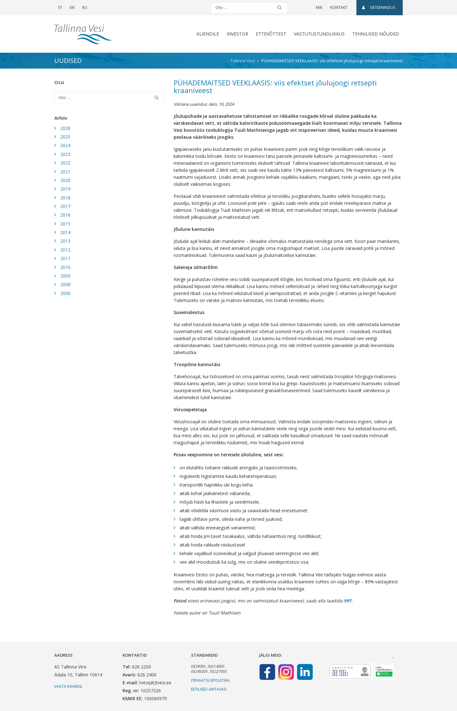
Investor (237, 34)
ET (60, 7)
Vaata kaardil (68, 686)
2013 (65, 241)
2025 (65, 137)
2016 (65, 215)
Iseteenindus (378, 7)
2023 (65, 154)
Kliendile (207, 34)
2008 (65, 284)
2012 (65, 250)
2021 (65, 172)
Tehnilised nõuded (375, 34)
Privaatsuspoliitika (210, 680)
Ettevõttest (271, 34)
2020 (65, 180)
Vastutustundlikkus (319, 34)
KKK (319, 7)
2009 (65, 276)
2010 (65, 267)
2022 (65, 163)
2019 (65, 189)
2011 (65, 258)
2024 (65, 145)
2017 (65, 206)
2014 (65, 232)
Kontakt (339, 7)
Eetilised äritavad (209, 689)
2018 (65, 198)
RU (84, 7)
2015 (65, 224)
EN (72, 7)
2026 (65, 128)
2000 (65, 293)
